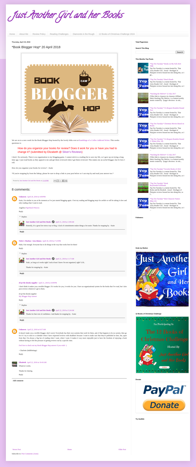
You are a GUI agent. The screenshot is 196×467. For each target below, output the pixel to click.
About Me (23, 34)
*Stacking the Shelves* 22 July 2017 (163, 94)
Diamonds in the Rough (83, 34)
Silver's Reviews (71, 151)
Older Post (122, 449)
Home (12, 34)
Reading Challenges (59, 34)
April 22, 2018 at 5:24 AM (64, 310)
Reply (21, 211)
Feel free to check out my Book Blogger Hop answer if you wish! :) (43, 345)
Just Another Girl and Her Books (38, 222)
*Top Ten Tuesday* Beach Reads (161, 79)
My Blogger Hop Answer (28, 296)
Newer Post (17, 449)
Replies (24, 217)
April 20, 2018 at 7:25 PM (51, 241)
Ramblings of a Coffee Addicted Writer (94, 140)
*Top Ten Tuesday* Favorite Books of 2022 (165, 169)
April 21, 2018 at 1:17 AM (64, 259)
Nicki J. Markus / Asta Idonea (30, 241)
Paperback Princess (32, 208)
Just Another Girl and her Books (67, 16)
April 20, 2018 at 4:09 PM (36, 197)
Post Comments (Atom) (30, 454)
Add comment (18, 381)
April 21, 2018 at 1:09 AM (64, 222)
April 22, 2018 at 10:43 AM (37, 362)
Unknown (22, 197)
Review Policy (39, 34)
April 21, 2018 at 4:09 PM (47, 283)
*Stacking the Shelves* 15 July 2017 (163, 155)
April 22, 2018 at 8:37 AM (36, 329)
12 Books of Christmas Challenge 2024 (117, 34)
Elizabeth (22, 362)
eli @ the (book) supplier (28, 283)
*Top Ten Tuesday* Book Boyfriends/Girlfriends (159, 184)
